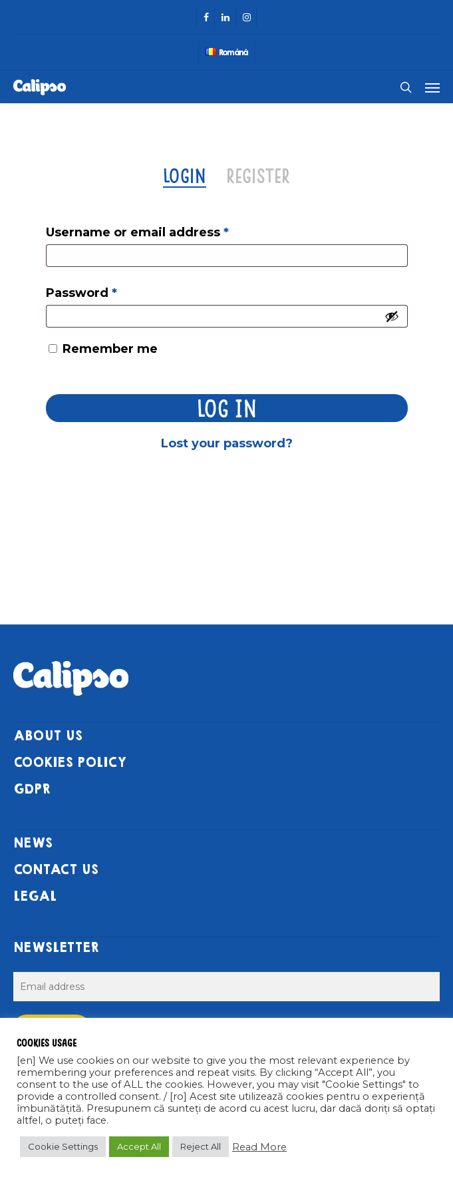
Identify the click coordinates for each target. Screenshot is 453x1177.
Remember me (110, 349)
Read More (259, 1147)
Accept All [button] (139, 1146)
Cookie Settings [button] (63, 1146)
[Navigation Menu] (432, 87)
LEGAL (35, 896)
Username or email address (137, 232)
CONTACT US (55, 869)
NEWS (33, 843)
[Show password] (391, 316)
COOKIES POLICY (69, 762)
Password (81, 293)
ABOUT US (47, 736)
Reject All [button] (200, 1146)
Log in (227, 407)
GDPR (32, 789)
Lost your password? (227, 443)
